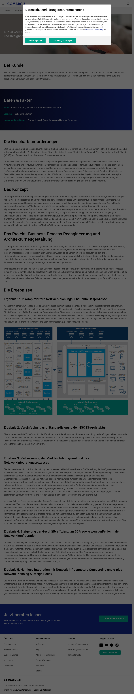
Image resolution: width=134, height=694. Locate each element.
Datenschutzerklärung (94, 30)
